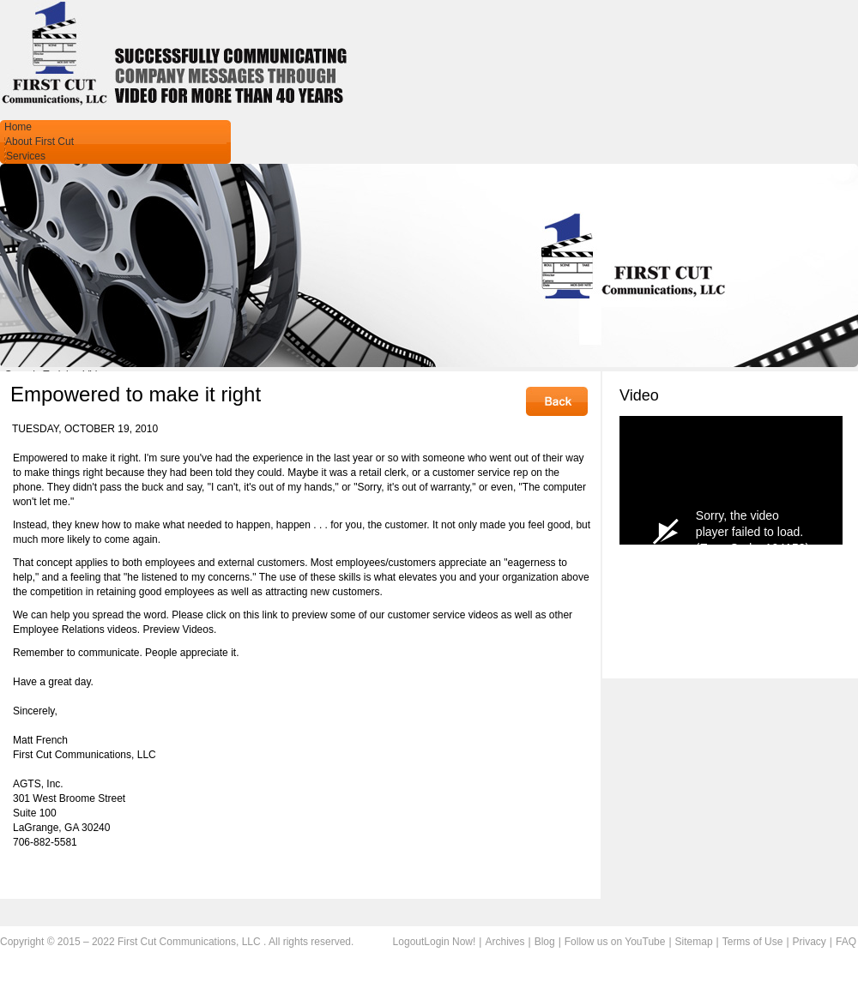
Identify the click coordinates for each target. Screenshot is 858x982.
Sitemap (694, 942)
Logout (409, 942)
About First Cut (39, 142)
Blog (545, 942)
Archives (504, 942)
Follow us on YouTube (615, 942)
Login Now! (449, 942)
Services (25, 156)
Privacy (809, 942)
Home (18, 127)
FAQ (846, 942)
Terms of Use (752, 942)
